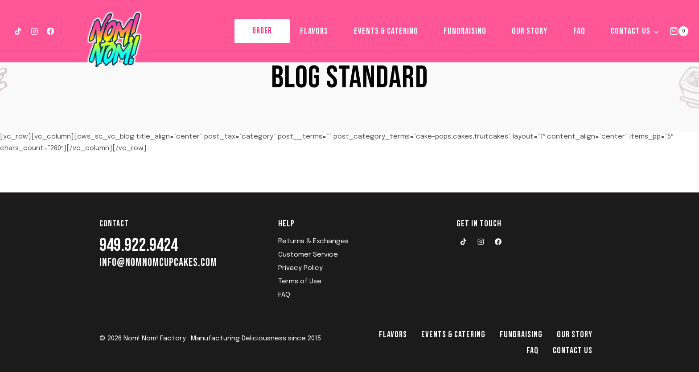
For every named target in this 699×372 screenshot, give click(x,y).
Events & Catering (386, 31)
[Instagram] (34, 31)
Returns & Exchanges (313, 241)
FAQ (579, 31)
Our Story (529, 31)
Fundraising (465, 31)
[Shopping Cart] (679, 31)
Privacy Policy (300, 268)
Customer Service (308, 254)
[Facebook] (50, 31)
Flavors (314, 31)
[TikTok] (18, 31)
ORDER (262, 31)
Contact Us (572, 350)
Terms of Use (299, 281)
